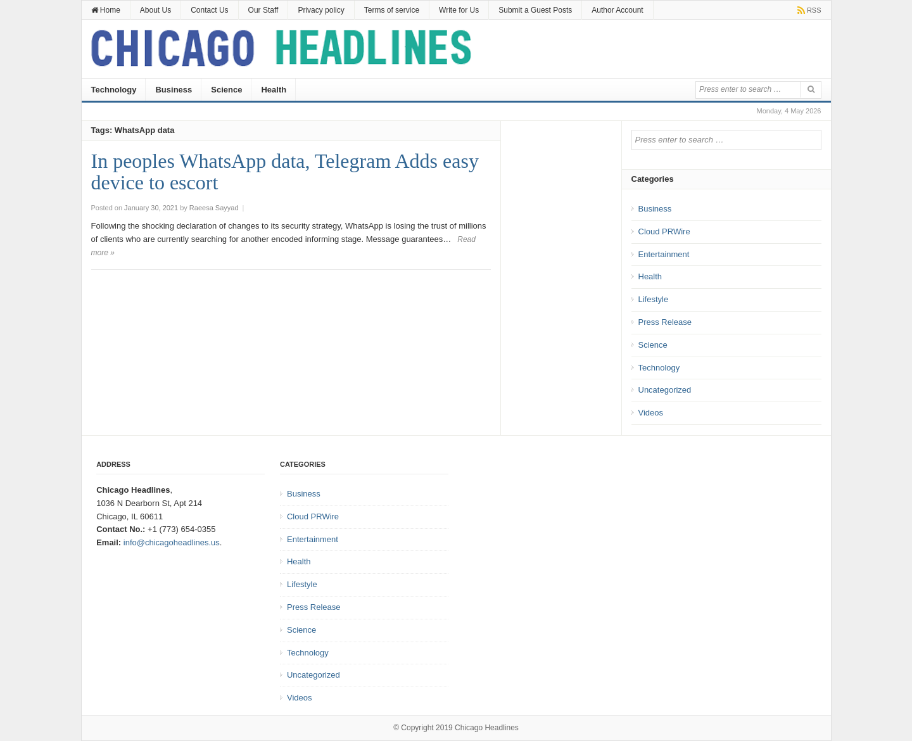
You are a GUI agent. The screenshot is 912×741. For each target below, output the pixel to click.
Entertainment (664, 254)
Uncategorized (665, 390)
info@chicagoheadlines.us (172, 542)
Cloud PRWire (664, 231)
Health (273, 89)
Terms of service (391, 10)
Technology (114, 89)
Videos (651, 412)
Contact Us (209, 10)
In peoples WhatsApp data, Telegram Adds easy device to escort (285, 171)
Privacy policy (321, 10)
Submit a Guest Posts (535, 10)
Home (105, 10)
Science (226, 89)
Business (173, 89)
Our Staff (263, 10)
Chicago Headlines (487, 727)
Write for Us (459, 10)
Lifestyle (653, 299)
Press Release (665, 322)
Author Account (617, 10)
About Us (155, 10)
